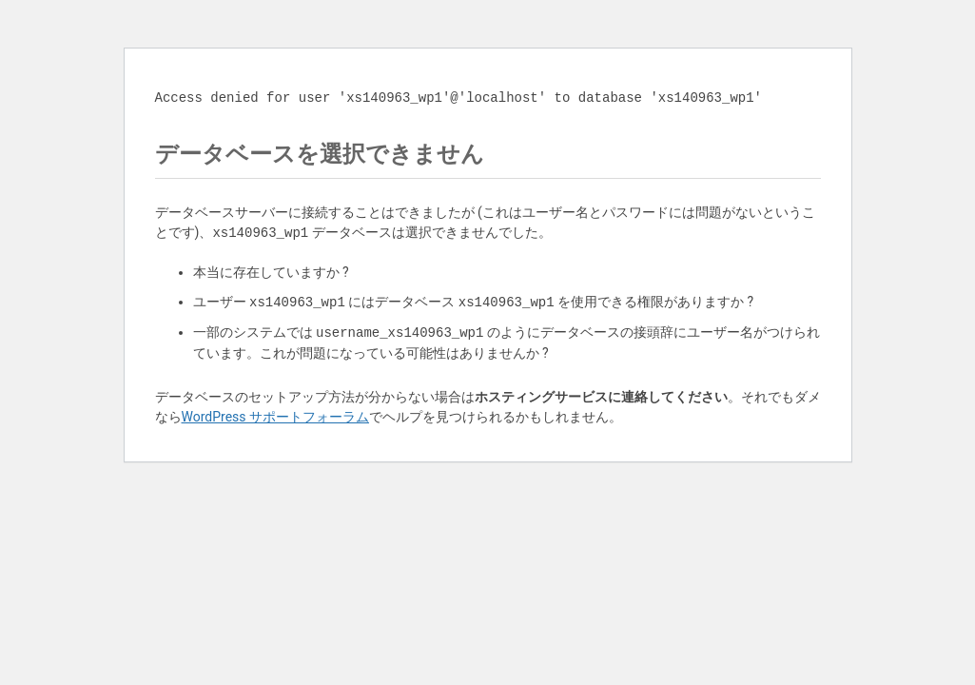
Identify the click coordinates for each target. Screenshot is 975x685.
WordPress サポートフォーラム (276, 416)
